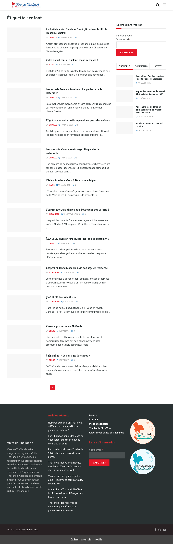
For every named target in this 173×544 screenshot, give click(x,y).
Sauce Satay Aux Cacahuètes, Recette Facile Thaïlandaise (150, 77)
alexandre (54, 214)
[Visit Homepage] (26, 5)
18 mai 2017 (67, 272)
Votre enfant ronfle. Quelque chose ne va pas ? (72, 60)
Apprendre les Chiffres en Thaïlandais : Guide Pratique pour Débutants (149, 110)
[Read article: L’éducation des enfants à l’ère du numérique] (24, 191)
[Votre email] (141, 45)
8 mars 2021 (65, 37)
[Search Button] (157, 5)
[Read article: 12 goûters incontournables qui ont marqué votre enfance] (24, 130)
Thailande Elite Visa (100, 428)
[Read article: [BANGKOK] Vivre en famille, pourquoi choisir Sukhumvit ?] (24, 249)
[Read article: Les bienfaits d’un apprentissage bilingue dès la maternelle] (24, 160)
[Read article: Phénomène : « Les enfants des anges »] (24, 366)
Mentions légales (98, 424)
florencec (54, 272)
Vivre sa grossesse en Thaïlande (64, 326)
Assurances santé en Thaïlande (106, 432)
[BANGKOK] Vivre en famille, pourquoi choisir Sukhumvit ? (77, 238)
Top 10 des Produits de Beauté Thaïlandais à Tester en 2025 (150, 93)
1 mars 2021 (65, 98)
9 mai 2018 (64, 243)
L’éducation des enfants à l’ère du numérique (71, 180)
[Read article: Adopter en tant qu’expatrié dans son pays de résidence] (24, 278)
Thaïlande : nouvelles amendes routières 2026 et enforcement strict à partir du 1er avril (64, 466)
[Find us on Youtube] (164, 530)
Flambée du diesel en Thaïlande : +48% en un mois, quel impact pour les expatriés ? (65, 426)
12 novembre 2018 (70, 214)
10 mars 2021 (63, 65)
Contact (93, 419)
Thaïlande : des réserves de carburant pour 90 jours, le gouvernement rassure (62, 506)
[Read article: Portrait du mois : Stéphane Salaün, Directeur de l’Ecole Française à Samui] (24, 40)
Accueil (93, 415)
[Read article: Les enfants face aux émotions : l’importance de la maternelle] (24, 100)
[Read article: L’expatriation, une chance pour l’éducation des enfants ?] (24, 220)
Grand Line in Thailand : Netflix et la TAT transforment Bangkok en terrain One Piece (65, 493)
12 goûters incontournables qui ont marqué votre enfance (78, 120)
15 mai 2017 (63, 360)
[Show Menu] (164, 5)
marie (51, 65)
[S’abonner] (126, 52)
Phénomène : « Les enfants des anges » (68, 355)
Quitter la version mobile (86, 539)
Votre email (123, 39)
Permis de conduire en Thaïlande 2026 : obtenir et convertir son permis (65, 453)
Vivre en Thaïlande (29, 529)
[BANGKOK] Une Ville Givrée (61, 297)
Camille (53, 37)
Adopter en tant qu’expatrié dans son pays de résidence (77, 268)
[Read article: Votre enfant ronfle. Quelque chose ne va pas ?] (24, 70)
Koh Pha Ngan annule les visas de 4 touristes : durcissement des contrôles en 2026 (65, 440)
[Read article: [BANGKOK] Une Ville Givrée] (24, 307)
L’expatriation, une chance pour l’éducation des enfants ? (77, 209)
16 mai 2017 (63, 331)
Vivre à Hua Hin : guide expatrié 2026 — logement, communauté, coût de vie (65, 480)
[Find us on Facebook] (155, 530)
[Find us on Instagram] (159, 530)
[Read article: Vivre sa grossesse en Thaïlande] (24, 337)
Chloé (52, 331)
